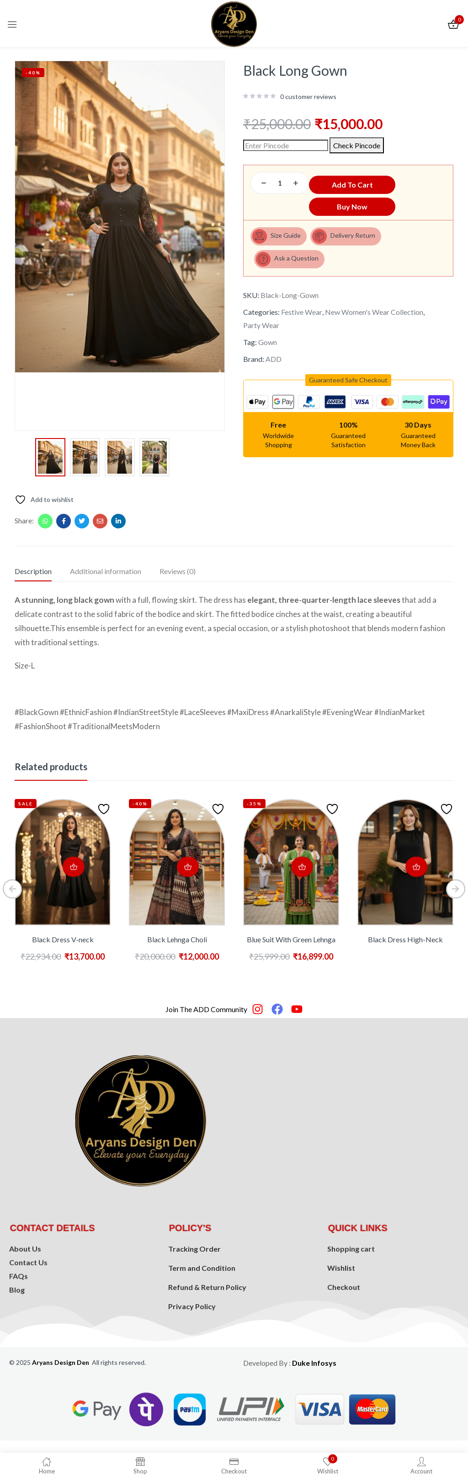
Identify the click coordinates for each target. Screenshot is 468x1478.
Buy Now (348, 208)
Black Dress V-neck (62, 939)
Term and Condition (201, 1330)
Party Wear (261, 332)
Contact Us (28, 1310)
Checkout (343, 1336)
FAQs (18, 1323)
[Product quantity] (280, 182)
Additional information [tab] (105, 571)
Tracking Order (194, 1310)
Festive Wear (301, 319)
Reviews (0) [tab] (178, 571)
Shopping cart (351, 1298)
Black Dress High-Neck (405, 939)
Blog (17, 1337)
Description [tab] (33, 571)
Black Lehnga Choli (177, 939)
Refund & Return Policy (207, 1349)
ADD (274, 366)
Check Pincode (356, 145)
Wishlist (341, 1317)
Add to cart (379, 182)
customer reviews (308, 96)
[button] (348, 387)
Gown (267, 349)
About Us (25, 1296)
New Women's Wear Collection (374, 319)
